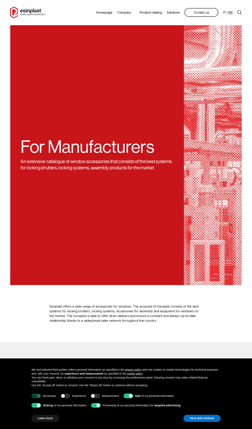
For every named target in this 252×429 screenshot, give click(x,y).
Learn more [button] (45, 418)
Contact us (201, 13)
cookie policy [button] (135, 373)
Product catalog (150, 13)
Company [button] (124, 13)
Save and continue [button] (202, 418)
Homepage (104, 13)
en (230, 13)
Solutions (173, 13)
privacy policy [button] (133, 369)
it (224, 13)
